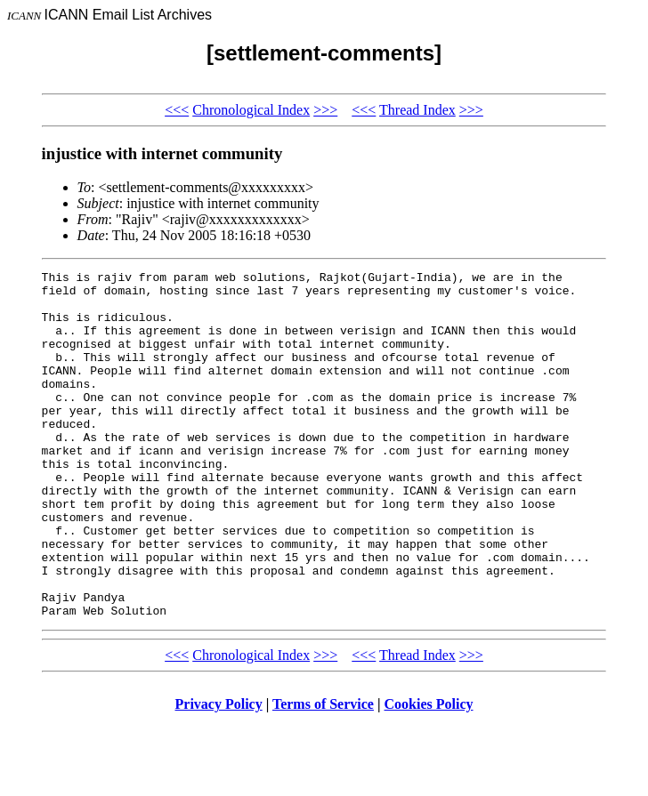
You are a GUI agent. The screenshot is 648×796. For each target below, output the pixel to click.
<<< (177, 109)
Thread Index (417, 109)
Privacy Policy (219, 773)
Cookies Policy (429, 773)
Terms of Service (323, 773)
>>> (325, 109)
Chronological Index (251, 109)
